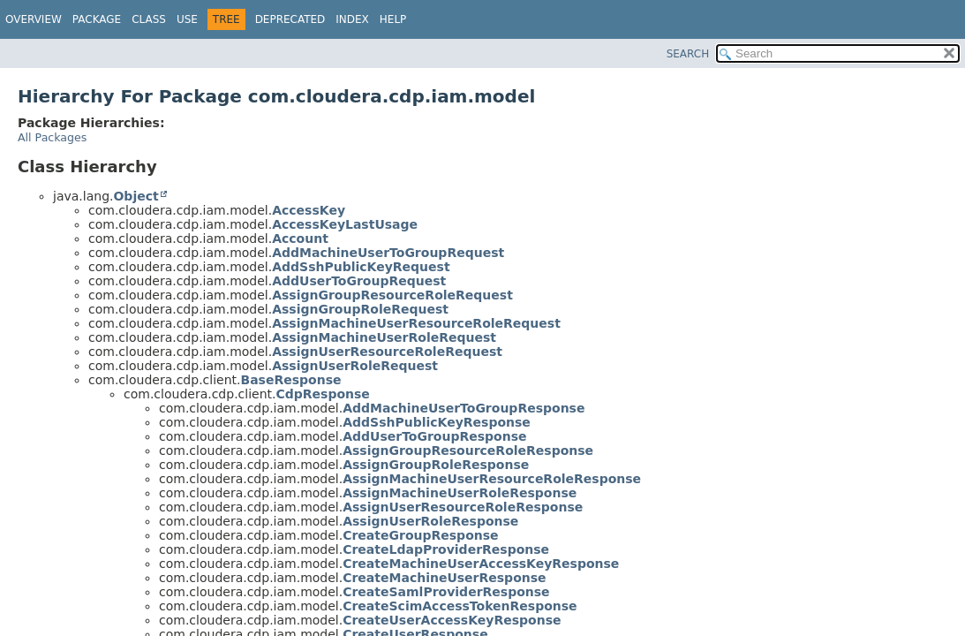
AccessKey (308, 210)
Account (300, 238)
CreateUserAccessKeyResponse (452, 620)
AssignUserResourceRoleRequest (387, 351)
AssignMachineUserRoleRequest (384, 337)
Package (96, 19)
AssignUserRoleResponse (430, 521)
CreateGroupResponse (420, 535)
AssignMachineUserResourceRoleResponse (492, 479)
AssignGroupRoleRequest (360, 309)
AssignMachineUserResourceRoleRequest (416, 323)
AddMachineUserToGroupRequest (388, 253)
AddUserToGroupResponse (434, 436)
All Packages (52, 137)
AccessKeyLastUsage (345, 224)
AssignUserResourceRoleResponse (463, 507)
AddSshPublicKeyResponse (437, 422)
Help (393, 19)
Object (135, 196)
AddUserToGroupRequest (359, 281)
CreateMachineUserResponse (444, 578)
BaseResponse (290, 380)
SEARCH (688, 54)
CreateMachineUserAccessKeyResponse (481, 563)
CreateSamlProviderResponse (446, 592)
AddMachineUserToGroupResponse (463, 408)
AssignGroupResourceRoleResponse (468, 450)
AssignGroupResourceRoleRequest (392, 295)
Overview (33, 19)
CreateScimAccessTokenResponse (460, 606)
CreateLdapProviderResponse (446, 549)
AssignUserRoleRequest (355, 366)
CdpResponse (322, 394)
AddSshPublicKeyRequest (360, 267)
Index (352, 19)
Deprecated (290, 19)
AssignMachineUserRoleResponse (460, 493)
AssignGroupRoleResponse (436, 465)
